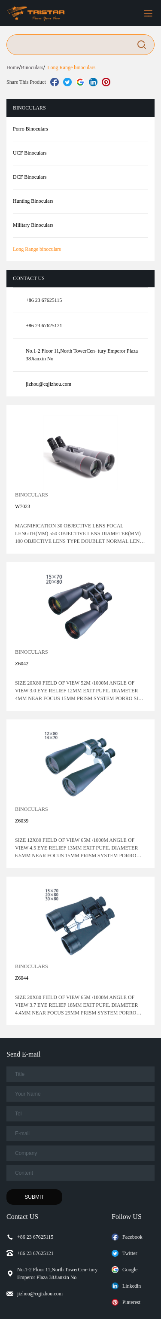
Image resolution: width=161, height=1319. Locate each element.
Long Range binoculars (71, 67)
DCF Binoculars (29, 177)
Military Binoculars (33, 225)
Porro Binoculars (30, 129)
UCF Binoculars (29, 153)
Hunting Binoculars (33, 201)
